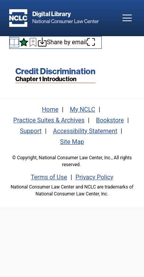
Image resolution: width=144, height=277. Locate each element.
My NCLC (82, 109)
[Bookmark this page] (33, 44)
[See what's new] (23, 42)
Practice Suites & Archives (49, 120)
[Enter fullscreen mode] (91, 42)
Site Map (72, 141)
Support (30, 131)
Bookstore (110, 120)
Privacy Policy (95, 177)
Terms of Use (49, 177)
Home (50, 109)
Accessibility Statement (85, 131)
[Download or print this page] (42, 43)
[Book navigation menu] (14, 42)
